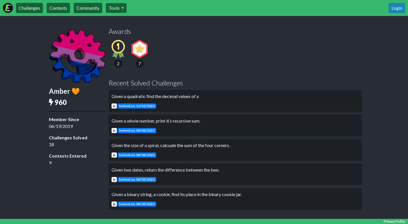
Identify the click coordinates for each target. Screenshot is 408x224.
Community (88, 8)
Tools (114, 8)
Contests (58, 8)
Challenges (29, 8)
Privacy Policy (394, 221)
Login (396, 8)
